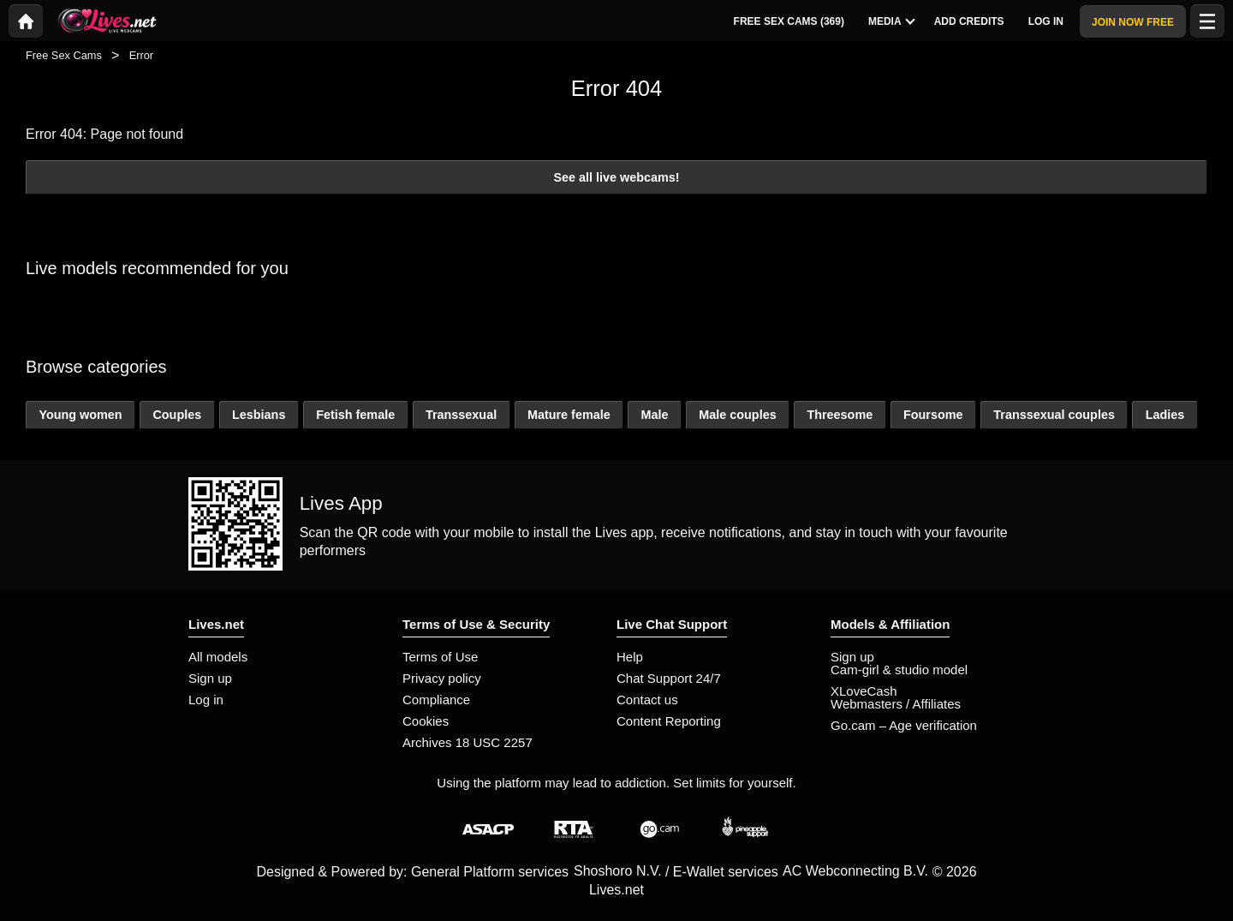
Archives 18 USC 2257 (467, 742)
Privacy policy (441, 678)
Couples (176, 415)
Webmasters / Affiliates (896, 704)
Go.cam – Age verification (904, 725)
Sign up (210, 678)
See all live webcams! (616, 177)
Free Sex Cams (64, 55)
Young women (80, 415)
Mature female (569, 415)
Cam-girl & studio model (899, 669)
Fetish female (355, 415)
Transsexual (461, 415)
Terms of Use (440, 656)
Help (629, 656)
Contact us (647, 699)
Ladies (1165, 415)
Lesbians (258, 415)
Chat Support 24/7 (668, 678)
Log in (205, 699)
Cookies (425, 721)
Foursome (933, 415)
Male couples (737, 415)
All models (217, 656)
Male (654, 415)
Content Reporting (668, 721)
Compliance (436, 699)
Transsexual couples (1054, 415)
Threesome (840, 415)
